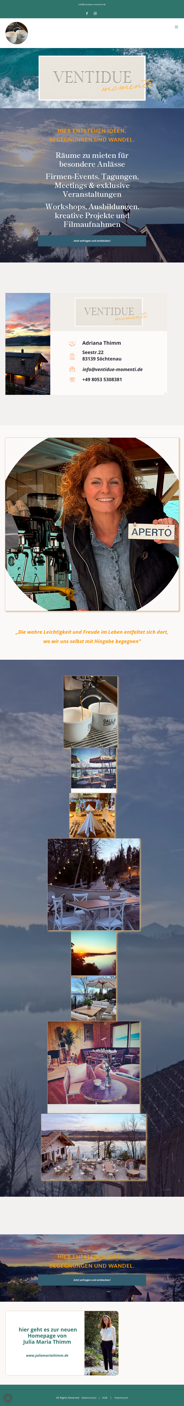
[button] (8, 1398)
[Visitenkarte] (86, 294)
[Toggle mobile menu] (177, 27)
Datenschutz (88, 1397)
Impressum (121, 1397)
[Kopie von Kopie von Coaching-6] (62, 1312)
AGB (104, 1397)
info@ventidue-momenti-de (92, 4)
